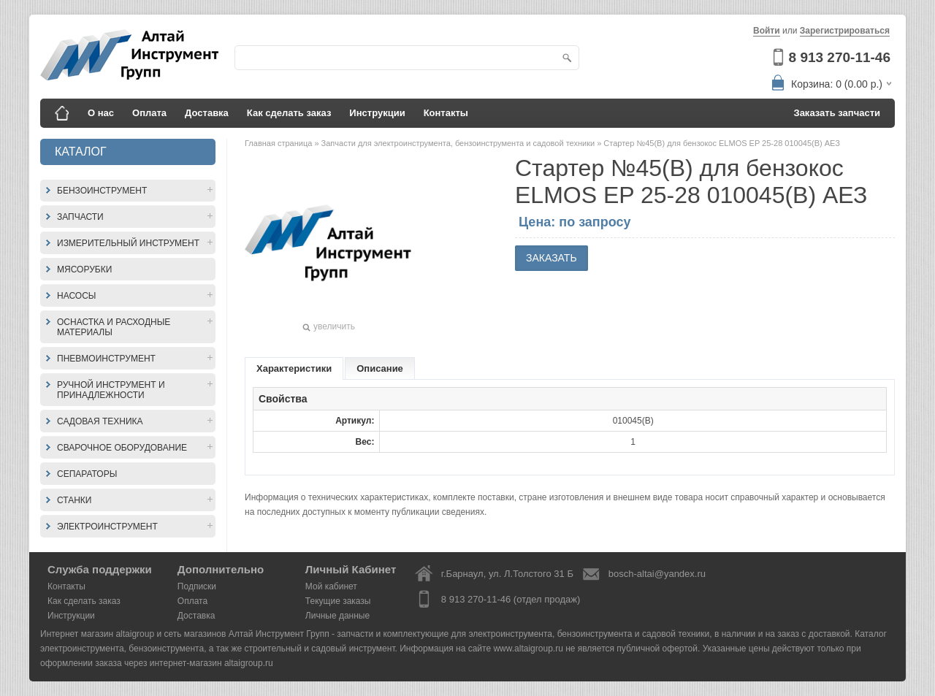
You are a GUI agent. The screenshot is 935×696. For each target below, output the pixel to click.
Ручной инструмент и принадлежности (111, 390)
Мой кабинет (331, 586)
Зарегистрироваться (845, 31)
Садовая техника (100, 421)
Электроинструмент (107, 526)
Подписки (197, 586)
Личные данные (337, 616)
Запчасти (80, 217)
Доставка (207, 112)
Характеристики (294, 368)
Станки (74, 500)
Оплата (149, 112)
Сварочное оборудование (122, 448)
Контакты (446, 112)
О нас (101, 112)
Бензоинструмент (102, 191)
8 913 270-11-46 (839, 57)
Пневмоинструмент (106, 358)
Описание (379, 368)
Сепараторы (87, 474)
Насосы (76, 296)
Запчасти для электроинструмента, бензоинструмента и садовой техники (459, 143)
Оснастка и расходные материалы (113, 327)
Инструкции (377, 112)
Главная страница (279, 143)
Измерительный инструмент (128, 243)
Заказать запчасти (837, 112)
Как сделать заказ (289, 112)
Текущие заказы (338, 601)
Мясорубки (84, 269)
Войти (766, 31)
